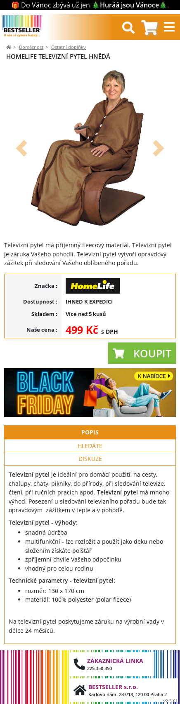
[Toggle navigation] (170, 26)
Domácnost (31, 47)
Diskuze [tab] (90, 459)
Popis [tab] (90, 432)
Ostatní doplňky (68, 47)
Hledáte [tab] (90, 446)
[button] (21, 148)
